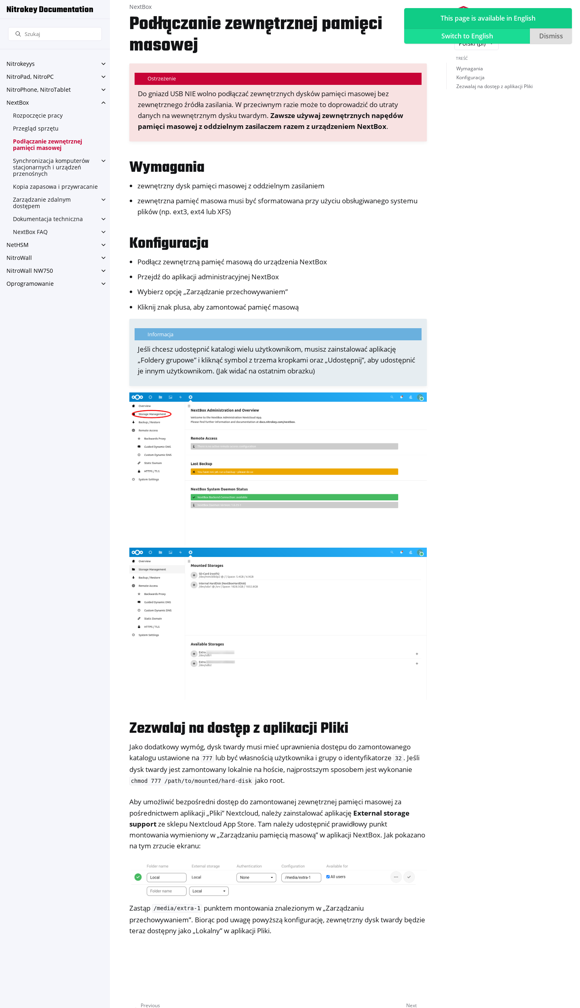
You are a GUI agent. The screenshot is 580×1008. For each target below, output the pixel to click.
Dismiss (551, 36)
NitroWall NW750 (29, 270)
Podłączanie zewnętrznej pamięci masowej (47, 144)
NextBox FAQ (30, 232)
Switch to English (467, 36)
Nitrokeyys (20, 63)
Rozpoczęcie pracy (38, 115)
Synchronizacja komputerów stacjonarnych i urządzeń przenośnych (51, 167)
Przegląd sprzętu (36, 128)
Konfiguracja (470, 77)
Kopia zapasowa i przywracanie (55, 186)
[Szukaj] (54, 34)
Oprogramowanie (30, 283)
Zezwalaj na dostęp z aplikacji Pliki (494, 86)
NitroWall (19, 257)
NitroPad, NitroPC (30, 76)
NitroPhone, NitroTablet (38, 89)
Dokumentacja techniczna (48, 219)
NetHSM (17, 245)
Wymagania (469, 68)
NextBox (17, 102)
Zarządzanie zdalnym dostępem (42, 203)
